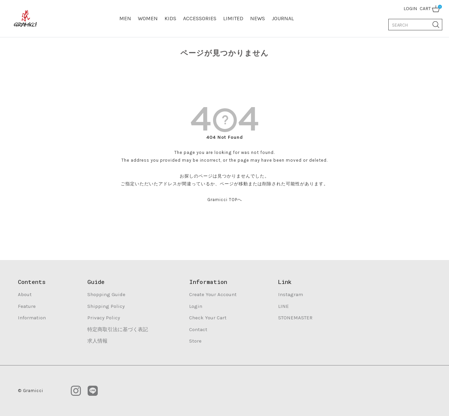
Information (32, 318)
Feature (27, 306)
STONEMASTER (295, 318)
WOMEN (148, 18)
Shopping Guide (106, 294)
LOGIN (410, 8)
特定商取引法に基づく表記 (117, 329)
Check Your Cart (208, 318)
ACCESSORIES (199, 18)
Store (195, 341)
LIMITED (233, 18)
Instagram (290, 294)
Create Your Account (213, 294)
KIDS (170, 18)
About (25, 294)
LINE (283, 306)
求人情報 (97, 341)
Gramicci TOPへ (224, 199)
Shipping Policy (106, 306)
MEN (125, 18)
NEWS (257, 18)
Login (195, 306)
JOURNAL (283, 18)
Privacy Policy (103, 318)
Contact (198, 329)
